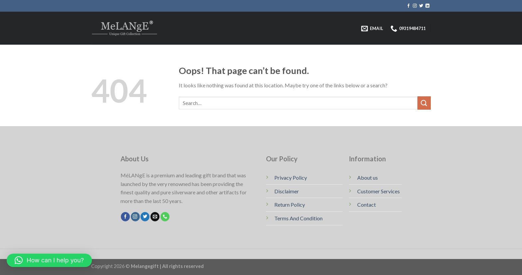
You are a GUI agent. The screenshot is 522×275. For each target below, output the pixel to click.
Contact (366, 204)
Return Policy (289, 204)
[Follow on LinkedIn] (427, 6)
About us (367, 177)
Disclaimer (286, 191)
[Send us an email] (154, 216)
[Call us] (164, 216)
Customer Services (378, 191)
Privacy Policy (290, 177)
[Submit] (424, 102)
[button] (49, 260)
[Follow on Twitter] (421, 6)
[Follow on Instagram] (415, 6)
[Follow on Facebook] (408, 6)
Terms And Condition (298, 218)
